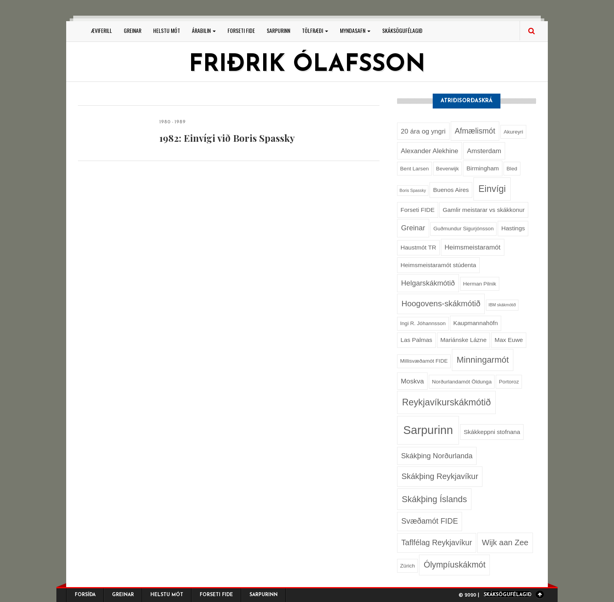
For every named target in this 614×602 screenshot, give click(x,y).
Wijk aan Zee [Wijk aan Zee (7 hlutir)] (505, 542)
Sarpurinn (278, 30)
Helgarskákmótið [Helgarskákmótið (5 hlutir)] (428, 283)
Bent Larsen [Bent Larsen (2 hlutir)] (414, 169)
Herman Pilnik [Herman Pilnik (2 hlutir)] (480, 284)
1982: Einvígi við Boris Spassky (227, 138)
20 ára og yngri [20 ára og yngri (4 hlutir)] (423, 131)
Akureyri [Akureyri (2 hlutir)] (513, 132)
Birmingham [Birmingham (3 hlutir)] (482, 168)
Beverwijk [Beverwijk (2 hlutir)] (447, 169)
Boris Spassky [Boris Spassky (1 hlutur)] (412, 190)
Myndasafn (355, 30)
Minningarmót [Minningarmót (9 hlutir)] (483, 360)
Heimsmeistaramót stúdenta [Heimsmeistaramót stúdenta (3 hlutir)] (438, 265)
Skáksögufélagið (402, 30)
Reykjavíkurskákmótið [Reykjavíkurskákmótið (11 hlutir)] (446, 402)
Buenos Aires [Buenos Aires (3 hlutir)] (451, 189)
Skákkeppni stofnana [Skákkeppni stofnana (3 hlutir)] (492, 431)
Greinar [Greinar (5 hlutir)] (413, 228)
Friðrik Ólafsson (307, 65)
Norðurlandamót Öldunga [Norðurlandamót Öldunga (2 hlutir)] (461, 382)
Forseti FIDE (241, 30)
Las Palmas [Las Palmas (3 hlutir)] (416, 339)
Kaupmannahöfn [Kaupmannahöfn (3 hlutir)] (475, 323)
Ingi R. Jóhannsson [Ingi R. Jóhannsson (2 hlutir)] (423, 323)
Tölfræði (315, 30)
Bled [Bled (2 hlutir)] (512, 169)
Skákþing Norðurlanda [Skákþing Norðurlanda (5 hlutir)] (436, 456)
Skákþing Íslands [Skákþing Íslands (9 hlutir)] (434, 499)
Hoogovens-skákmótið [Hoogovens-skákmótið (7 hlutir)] (440, 303)
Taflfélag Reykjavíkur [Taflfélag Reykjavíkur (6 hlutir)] (436, 542)
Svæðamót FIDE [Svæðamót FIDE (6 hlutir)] (429, 521)
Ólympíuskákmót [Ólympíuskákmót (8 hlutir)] (455, 564)
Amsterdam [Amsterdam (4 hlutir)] (484, 151)
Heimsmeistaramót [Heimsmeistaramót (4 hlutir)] (472, 247)
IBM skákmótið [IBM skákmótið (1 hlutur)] (502, 304)
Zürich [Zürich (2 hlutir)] (407, 566)
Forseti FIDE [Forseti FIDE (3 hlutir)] (418, 209)
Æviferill (101, 30)
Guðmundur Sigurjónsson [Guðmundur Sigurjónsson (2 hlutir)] (463, 228)
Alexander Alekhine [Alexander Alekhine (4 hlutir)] (430, 151)
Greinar (132, 30)
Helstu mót (166, 30)
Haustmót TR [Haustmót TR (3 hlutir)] (418, 247)
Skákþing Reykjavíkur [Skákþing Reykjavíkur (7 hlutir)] (439, 476)
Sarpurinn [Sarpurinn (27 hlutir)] (428, 429)
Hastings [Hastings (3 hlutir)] (513, 228)
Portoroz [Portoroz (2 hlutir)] (509, 382)
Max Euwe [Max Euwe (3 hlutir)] (509, 339)
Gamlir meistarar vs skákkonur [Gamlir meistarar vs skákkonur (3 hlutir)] (483, 209)
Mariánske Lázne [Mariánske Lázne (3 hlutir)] (463, 339)
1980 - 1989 (172, 122)
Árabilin (204, 30)
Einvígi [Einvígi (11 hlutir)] (492, 189)
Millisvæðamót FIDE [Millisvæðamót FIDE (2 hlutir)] (424, 361)
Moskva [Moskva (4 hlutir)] (412, 381)
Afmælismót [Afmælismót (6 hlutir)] (475, 131)
